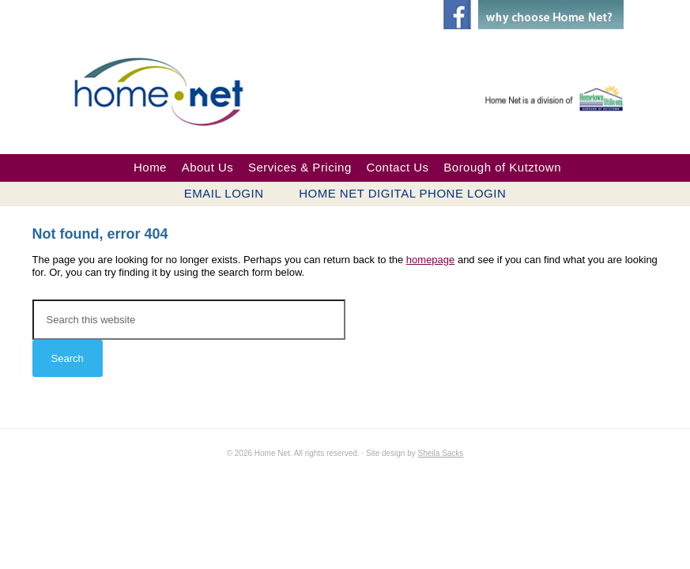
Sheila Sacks (441, 453)
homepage (430, 260)
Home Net (175, 89)
